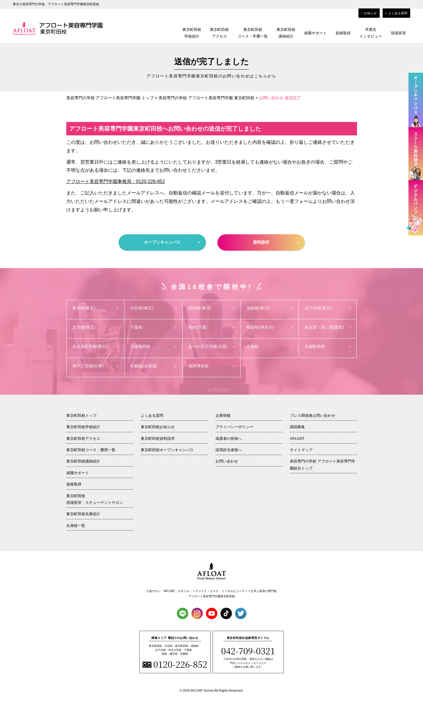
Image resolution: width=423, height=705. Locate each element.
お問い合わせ (226, 461)
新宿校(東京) (95, 308)
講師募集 (297, 427)
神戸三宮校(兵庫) (95, 366)
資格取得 (343, 33)
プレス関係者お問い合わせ (312, 415)
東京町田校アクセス (219, 32)
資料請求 (276, 242)
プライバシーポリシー (234, 427)
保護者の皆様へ (228, 438)
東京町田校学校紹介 (191, 32)
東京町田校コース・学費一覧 (253, 32)
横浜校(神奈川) (270, 327)
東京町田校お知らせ (158, 427)
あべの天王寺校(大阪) (211, 346)
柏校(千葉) (211, 327)
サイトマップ (301, 450)
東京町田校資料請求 (158, 438)
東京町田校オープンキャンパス (167, 450)
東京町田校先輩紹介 (83, 514)
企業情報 (223, 415)
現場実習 (398, 33)
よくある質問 (396, 13)
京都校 (270, 346)
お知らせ (369, 13)
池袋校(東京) (270, 308)
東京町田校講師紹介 (285, 32)
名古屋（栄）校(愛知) (328, 327)
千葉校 (153, 327)
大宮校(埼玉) (95, 327)
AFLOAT (297, 438)
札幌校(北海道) (153, 366)
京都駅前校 (328, 346)
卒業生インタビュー (370, 32)
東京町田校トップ (81, 415)
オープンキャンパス (172, 242)
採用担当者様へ (228, 450)
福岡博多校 (211, 366)
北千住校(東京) (328, 308)
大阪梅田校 (153, 346)
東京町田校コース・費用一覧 (90, 450)
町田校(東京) (211, 308)
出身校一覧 (75, 525)
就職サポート (315, 33)
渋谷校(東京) (153, 308)
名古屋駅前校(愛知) (95, 346)
